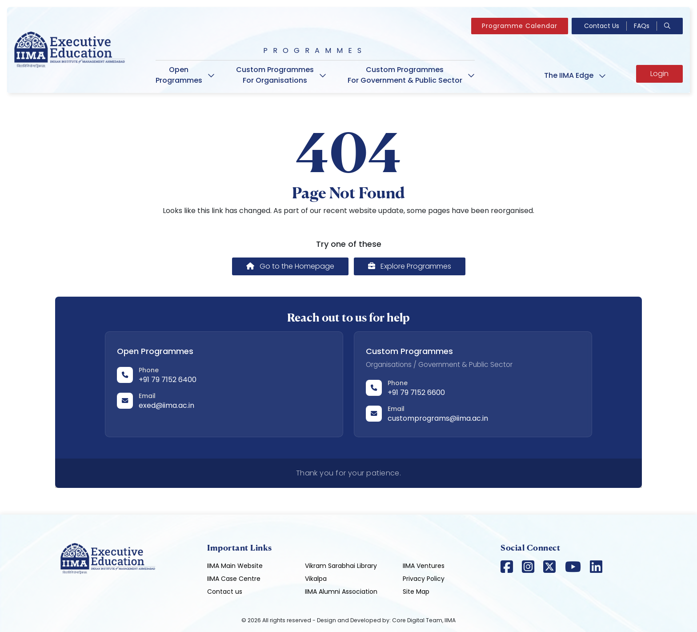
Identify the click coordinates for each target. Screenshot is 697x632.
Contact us (224, 591)
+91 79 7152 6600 (416, 392)
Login (659, 73)
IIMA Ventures (424, 565)
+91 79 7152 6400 (167, 379)
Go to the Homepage (290, 266)
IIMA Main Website (235, 565)
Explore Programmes (409, 266)
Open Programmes (185, 74)
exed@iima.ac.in (166, 405)
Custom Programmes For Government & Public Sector (411, 74)
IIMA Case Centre (233, 578)
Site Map (416, 591)
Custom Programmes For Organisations (281, 74)
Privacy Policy (424, 578)
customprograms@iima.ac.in (438, 418)
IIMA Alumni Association (341, 591)
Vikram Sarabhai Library (341, 565)
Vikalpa (316, 578)
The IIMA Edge (575, 75)
